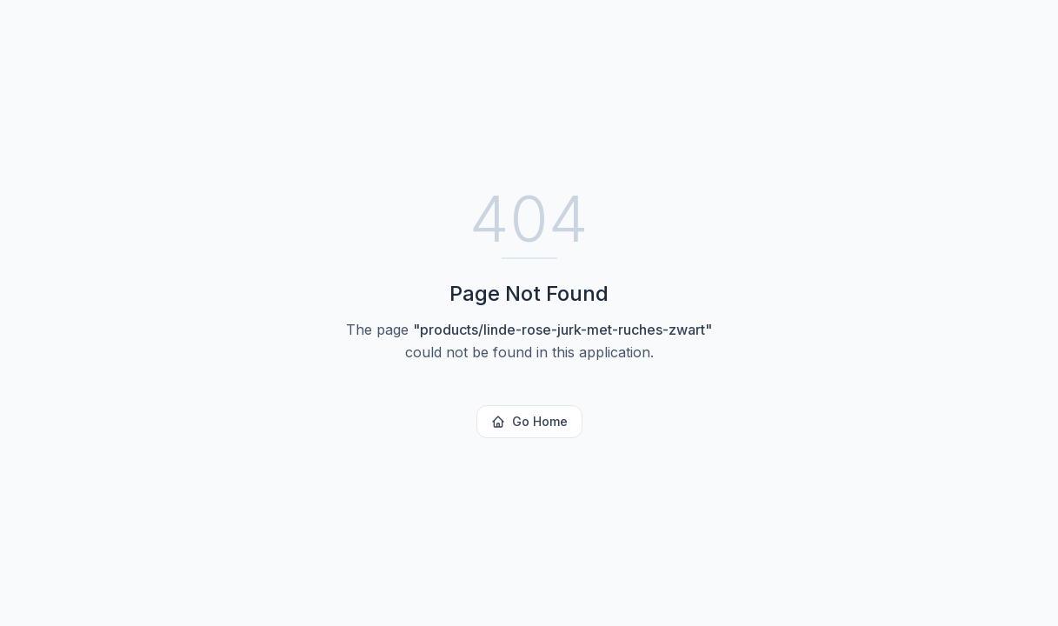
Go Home (529, 421)
